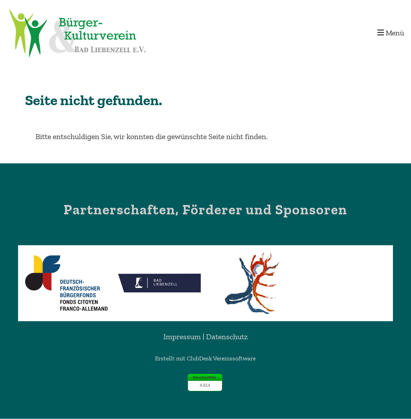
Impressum (182, 336)
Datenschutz (227, 336)
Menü (390, 32)
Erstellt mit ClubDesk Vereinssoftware (205, 358)
